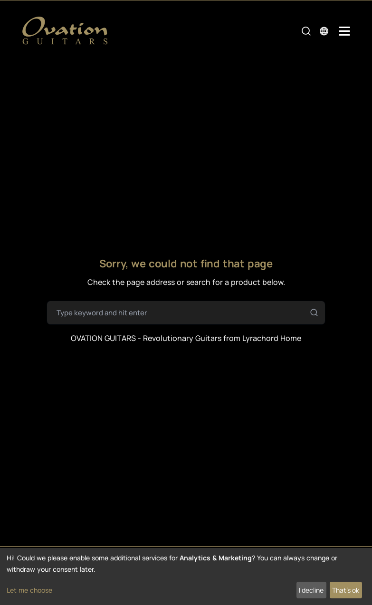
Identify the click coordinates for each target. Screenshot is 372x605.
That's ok (345, 590)
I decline (311, 590)
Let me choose (29, 590)
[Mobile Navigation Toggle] (344, 31)
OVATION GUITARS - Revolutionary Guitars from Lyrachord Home (186, 338)
